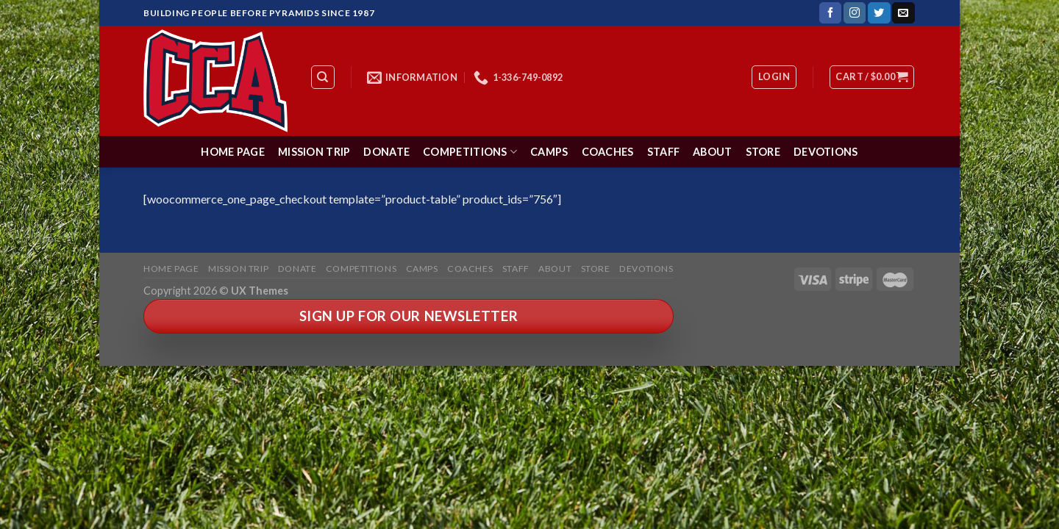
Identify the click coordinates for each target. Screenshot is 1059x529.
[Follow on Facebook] (830, 13)
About (712, 151)
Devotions (826, 151)
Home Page (233, 151)
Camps (549, 151)
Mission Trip (314, 151)
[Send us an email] (903, 13)
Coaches (608, 151)
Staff (663, 151)
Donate (386, 151)
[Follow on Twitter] (879, 13)
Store (763, 151)
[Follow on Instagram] (855, 13)
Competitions (470, 152)
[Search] (323, 77)
